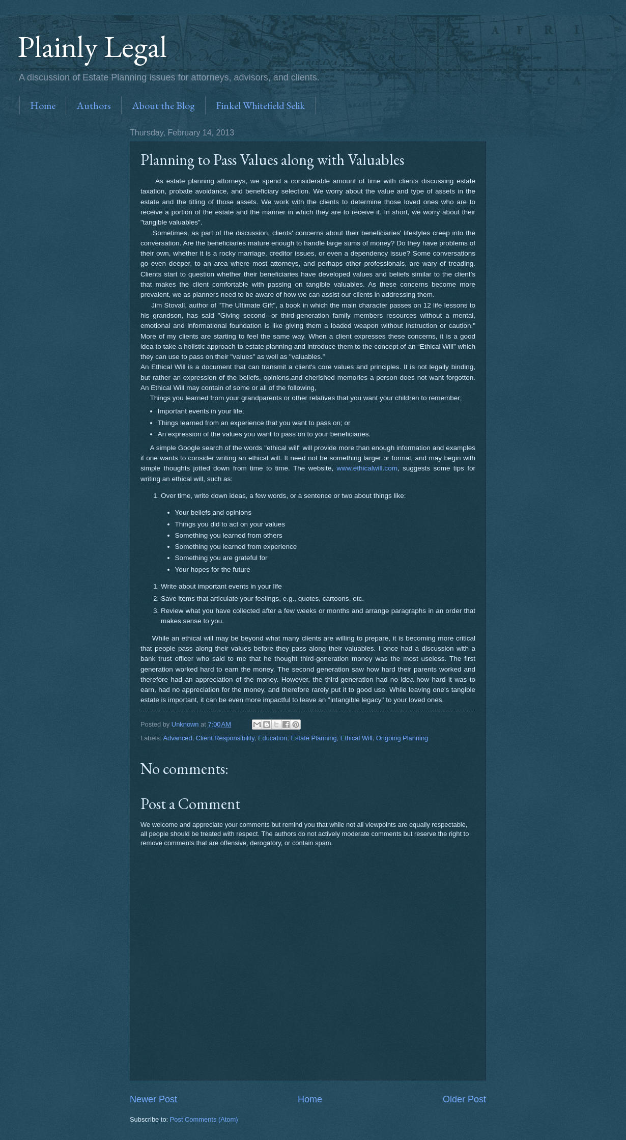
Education (272, 738)
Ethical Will (356, 738)
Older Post (464, 1099)
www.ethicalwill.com (366, 468)
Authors (93, 105)
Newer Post (153, 1099)
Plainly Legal (92, 46)
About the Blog (163, 105)
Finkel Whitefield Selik (260, 105)
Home (42, 105)
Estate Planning (313, 738)
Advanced (177, 738)
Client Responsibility (225, 738)
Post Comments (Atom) (204, 1119)
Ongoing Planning (402, 738)
